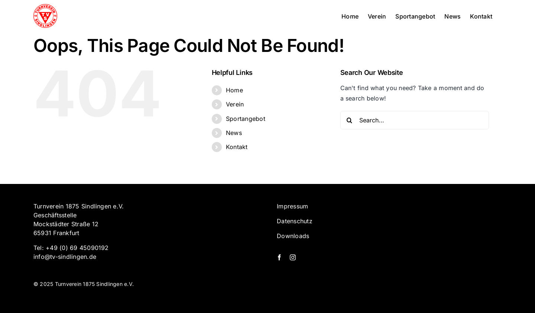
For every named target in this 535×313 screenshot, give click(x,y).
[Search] (349, 120)
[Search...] (414, 120)
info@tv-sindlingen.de (64, 256)
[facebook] (279, 257)
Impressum (292, 206)
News (234, 132)
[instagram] (293, 257)
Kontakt (237, 147)
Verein (235, 104)
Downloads (293, 236)
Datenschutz (294, 221)
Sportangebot (245, 118)
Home (234, 90)
